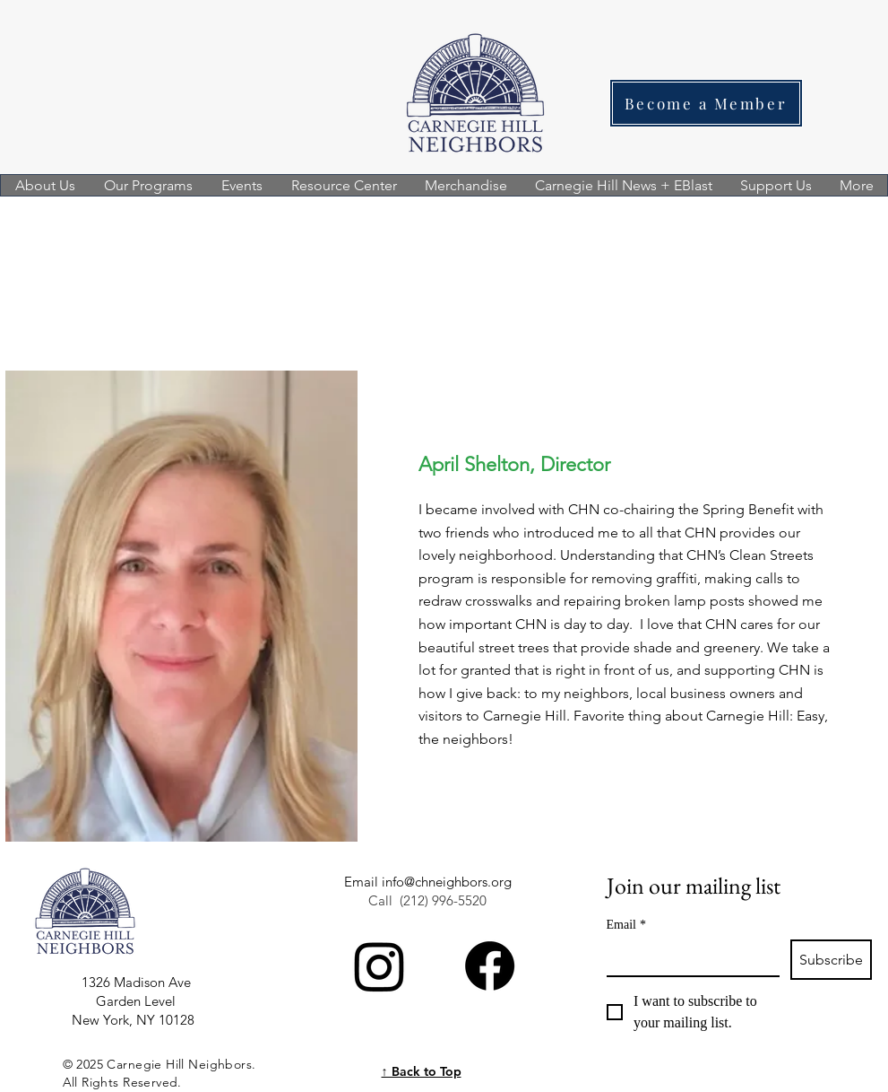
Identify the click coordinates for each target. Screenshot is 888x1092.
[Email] (688, 957)
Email (626, 924)
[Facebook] (489, 966)
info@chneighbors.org (447, 881)
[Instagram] (379, 966)
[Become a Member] (706, 103)
